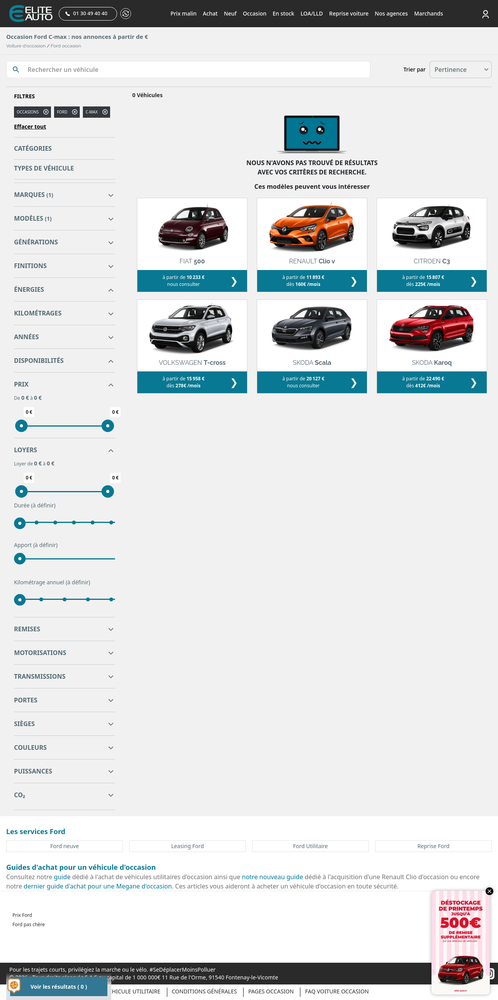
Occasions (28, 112)
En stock (284, 13)
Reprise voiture (348, 13)
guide (62, 877)
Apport (36, 545)
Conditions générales (204, 991)
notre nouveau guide (272, 877)
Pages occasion (271, 991)
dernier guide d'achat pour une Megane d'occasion (98, 886)
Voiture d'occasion (26, 46)
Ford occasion (66, 46)
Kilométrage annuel (52, 582)
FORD (62, 112)
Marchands (428, 13)
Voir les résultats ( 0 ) (58, 986)
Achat (210, 13)
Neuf (230, 13)
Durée (35, 505)
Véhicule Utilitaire (132, 991)
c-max (92, 112)
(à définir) (43, 505)
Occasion (255, 13)
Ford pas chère (28, 924)
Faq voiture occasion (337, 991)
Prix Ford (22, 915)
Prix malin (183, 13)
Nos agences (391, 13)
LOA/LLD (311, 13)
